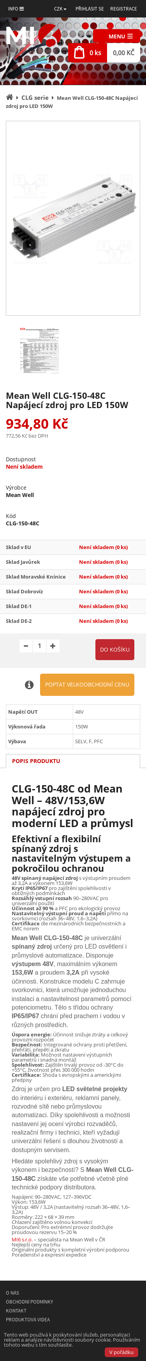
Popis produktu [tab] (36, 761)
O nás (12, 1293)
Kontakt (16, 1310)
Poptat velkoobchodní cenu (87, 684)
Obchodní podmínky (29, 1301)
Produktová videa (28, 1319)
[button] (60, 8)
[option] (73, 218)
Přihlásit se (90, 8)
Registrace (123, 8)
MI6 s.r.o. (22, 1239)
